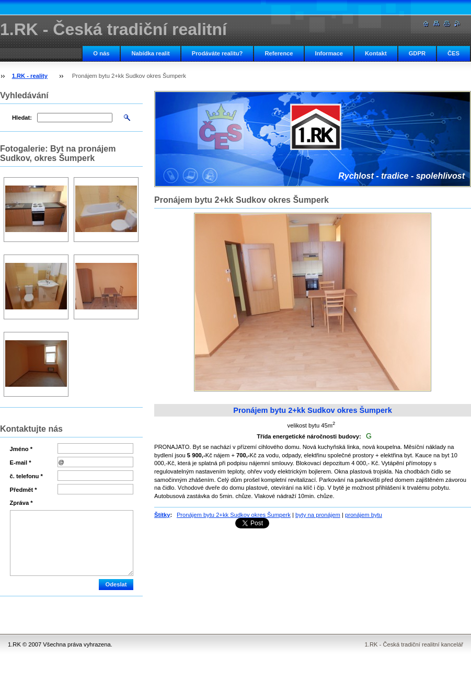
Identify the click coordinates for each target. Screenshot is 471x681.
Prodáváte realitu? (217, 53)
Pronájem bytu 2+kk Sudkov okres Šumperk (234, 515)
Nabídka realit (150, 53)
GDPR (417, 53)
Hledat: (22, 117)
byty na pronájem (317, 515)
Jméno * (21, 449)
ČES (453, 53)
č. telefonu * (26, 476)
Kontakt (376, 53)
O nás (101, 53)
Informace (329, 53)
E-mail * (20, 462)
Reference (279, 53)
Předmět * (23, 490)
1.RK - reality (30, 76)
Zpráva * (21, 503)
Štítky (162, 515)
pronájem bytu (363, 515)
